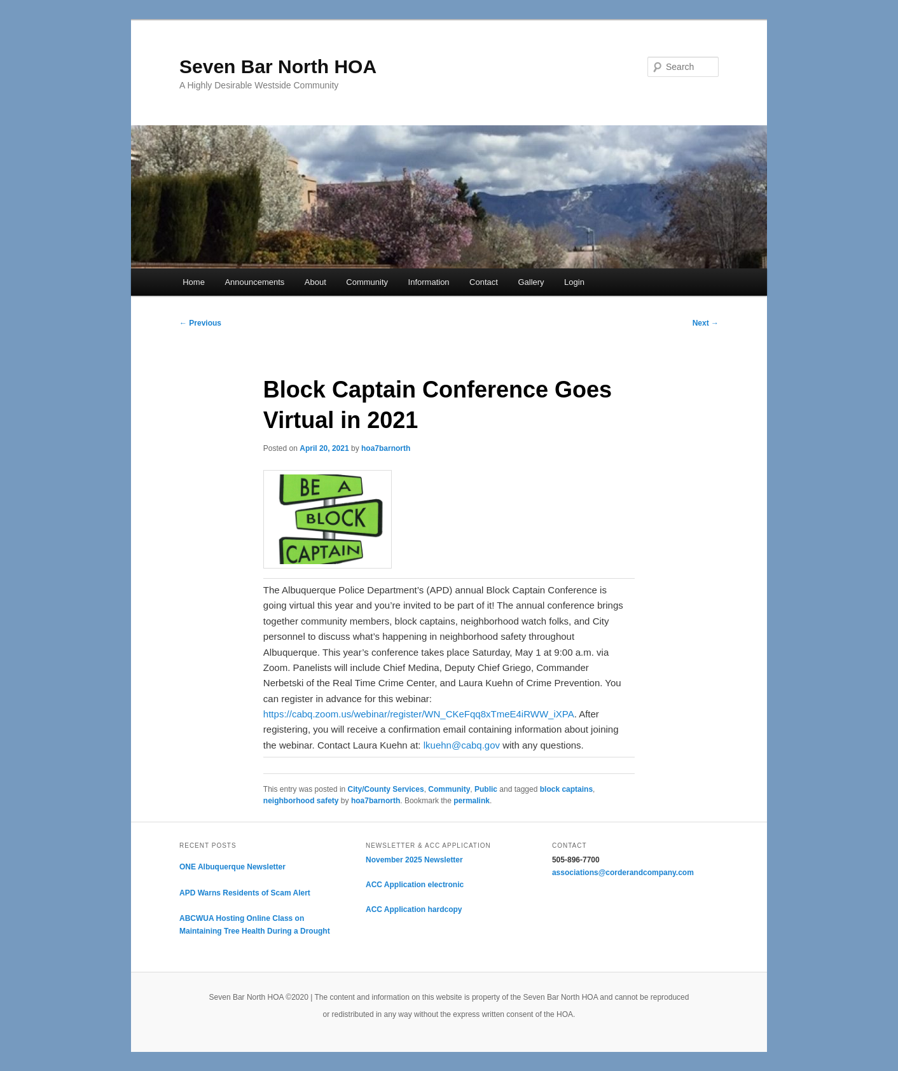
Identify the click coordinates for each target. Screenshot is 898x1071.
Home (194, 282)
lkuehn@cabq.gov (462, 745)
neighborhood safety (301, 800)
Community (367, 282)
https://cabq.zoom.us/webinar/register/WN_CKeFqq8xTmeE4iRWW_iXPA (418, 713)
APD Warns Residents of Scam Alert (244, 892)
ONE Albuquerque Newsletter (232, 866)
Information (429, 282)
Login (574, 282)
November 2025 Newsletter (414, 859)
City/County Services (386, 789)
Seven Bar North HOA (277, 66)
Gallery (531, 282)
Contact (483, 282)
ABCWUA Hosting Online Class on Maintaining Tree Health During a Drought (254, 925)
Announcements (254, 282)
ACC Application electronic (415, 884)
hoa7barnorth (385, 448)
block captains (566, 789)
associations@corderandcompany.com (623, 872)
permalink (471, 800)
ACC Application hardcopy (414, 909)
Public (485, 789)
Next (706, 323)
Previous (200, 323)
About (315, 282)
